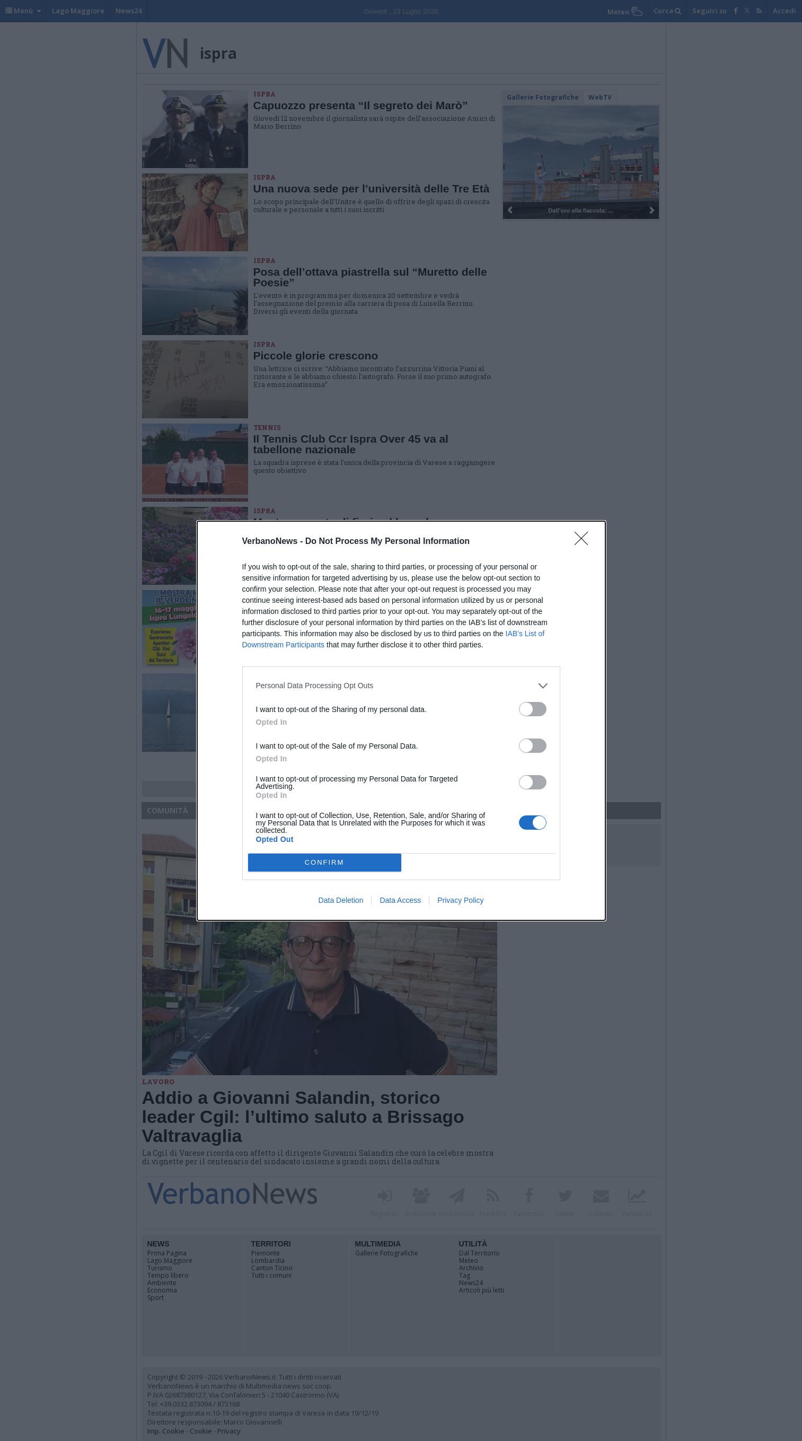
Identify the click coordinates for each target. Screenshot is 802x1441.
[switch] (533, 709)
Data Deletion (341, 900)
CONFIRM (325, 862)
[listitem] (401, 685)
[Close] (585, 542)
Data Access (400, 900)
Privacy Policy (460, 900)
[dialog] (401, 720)
